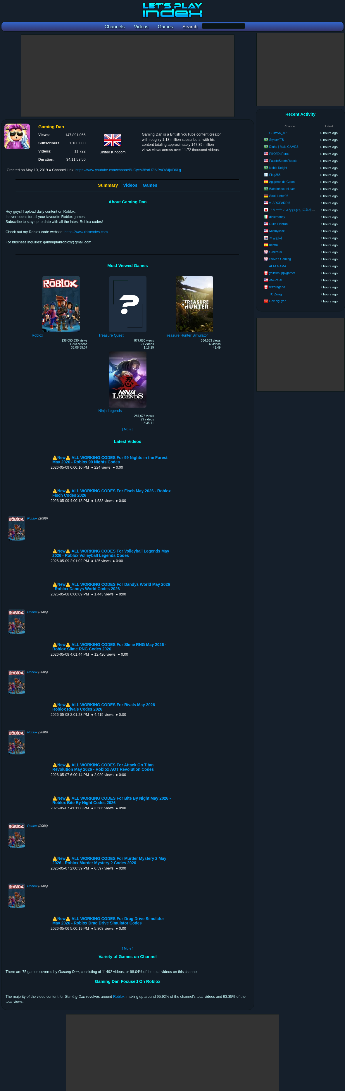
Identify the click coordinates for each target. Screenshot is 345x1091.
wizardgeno (277, 287)
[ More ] (127, 429)
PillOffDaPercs (279, 153)
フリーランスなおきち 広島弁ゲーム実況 (298, 210)
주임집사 (275, 238)
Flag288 (274, 174)
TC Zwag (275, 294)
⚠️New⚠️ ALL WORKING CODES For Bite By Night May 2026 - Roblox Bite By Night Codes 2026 (111, 800)
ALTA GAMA (277, 266)
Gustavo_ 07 (278, 133)
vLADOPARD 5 (279, 203)
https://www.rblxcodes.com (86, 232)
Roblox (32, 518)
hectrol (274, 245)
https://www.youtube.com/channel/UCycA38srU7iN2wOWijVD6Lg (128, 170)
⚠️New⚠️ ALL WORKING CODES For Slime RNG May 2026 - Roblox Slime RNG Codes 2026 (109, 647)
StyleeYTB (276, 139)
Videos (130, 185)
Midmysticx (276, 231)
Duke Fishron (278, 224)
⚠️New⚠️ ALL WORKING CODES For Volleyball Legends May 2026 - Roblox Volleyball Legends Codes (110, 553)
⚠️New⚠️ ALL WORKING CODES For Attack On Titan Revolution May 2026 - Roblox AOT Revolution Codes (103, 767)
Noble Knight (278, 167)
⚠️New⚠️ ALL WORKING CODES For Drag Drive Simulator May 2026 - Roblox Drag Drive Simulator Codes (108, 921)
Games (150, 185)
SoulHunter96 (278, 196)
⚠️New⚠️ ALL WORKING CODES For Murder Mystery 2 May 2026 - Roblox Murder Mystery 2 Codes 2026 (109, 860)
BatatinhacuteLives (282, 189)
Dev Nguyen (277, 301)
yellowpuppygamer (282, 273)
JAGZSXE (276, 280)
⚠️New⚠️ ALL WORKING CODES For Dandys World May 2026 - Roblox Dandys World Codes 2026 (111, 586)
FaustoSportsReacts (283, 160)
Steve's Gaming (280, 259)
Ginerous (275, 252)
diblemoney (277, 217)
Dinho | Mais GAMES (284, 146)
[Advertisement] (127, 76)
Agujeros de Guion (282, 181)
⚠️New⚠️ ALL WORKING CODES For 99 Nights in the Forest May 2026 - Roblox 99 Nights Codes (110, 460)
